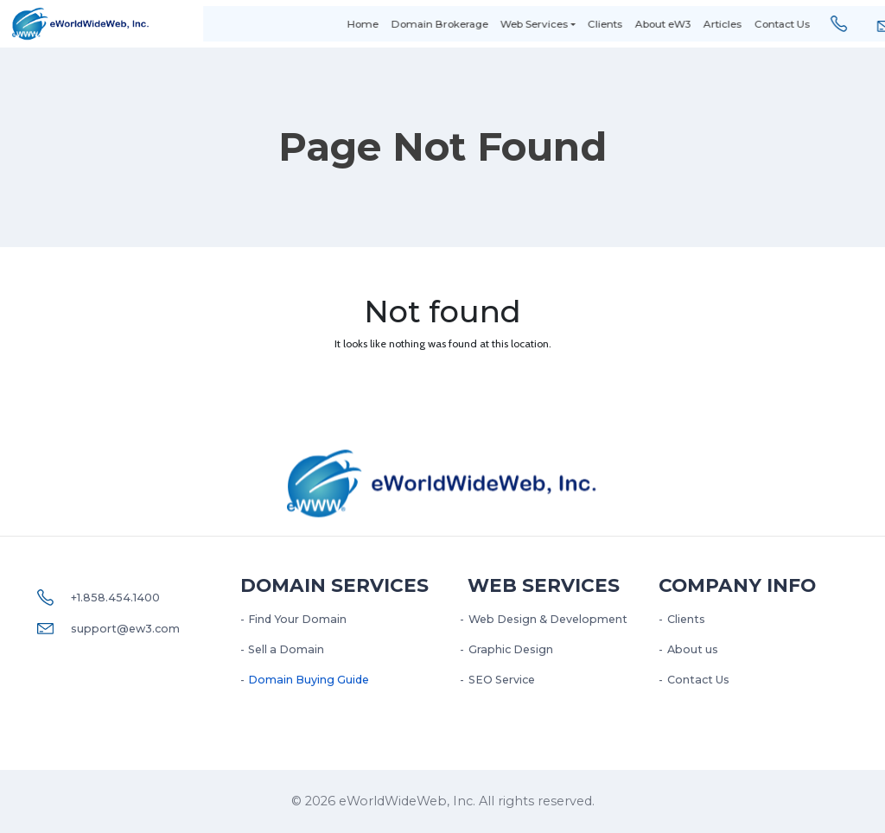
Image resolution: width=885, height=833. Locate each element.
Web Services (507, 24)
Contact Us (754, 24)
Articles (696, 24)
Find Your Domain (297, 619)
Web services (544, 585)
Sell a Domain (286, 649)
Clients (578, 24)
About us (692, 649)
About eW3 (636, 24)
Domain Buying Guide (308, 679)
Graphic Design (510, 649)
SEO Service (501, 679)
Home (336, 24)
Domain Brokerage (412, 24)
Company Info (737, 585)
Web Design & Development (547, 619)
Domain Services (334, 585)
